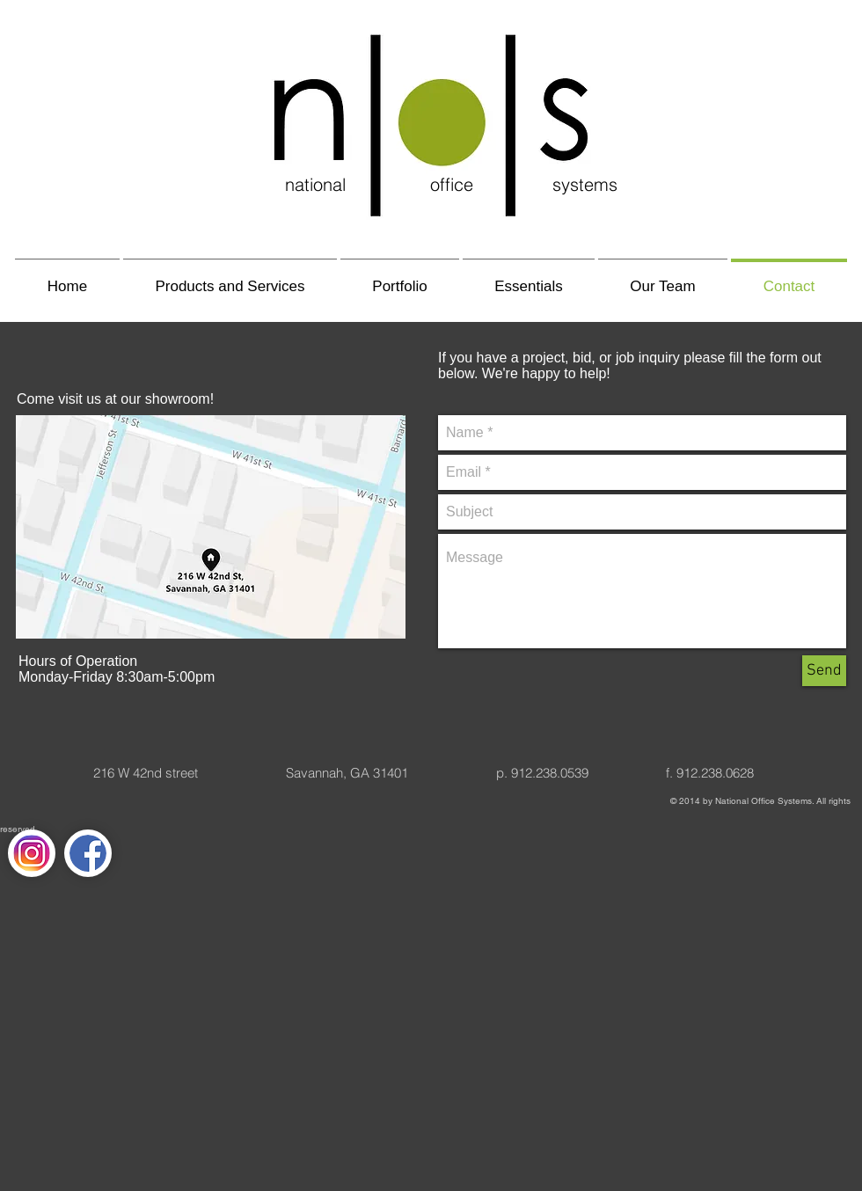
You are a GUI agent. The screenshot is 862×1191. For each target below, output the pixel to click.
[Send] (824, 670)
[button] (230, 278)
